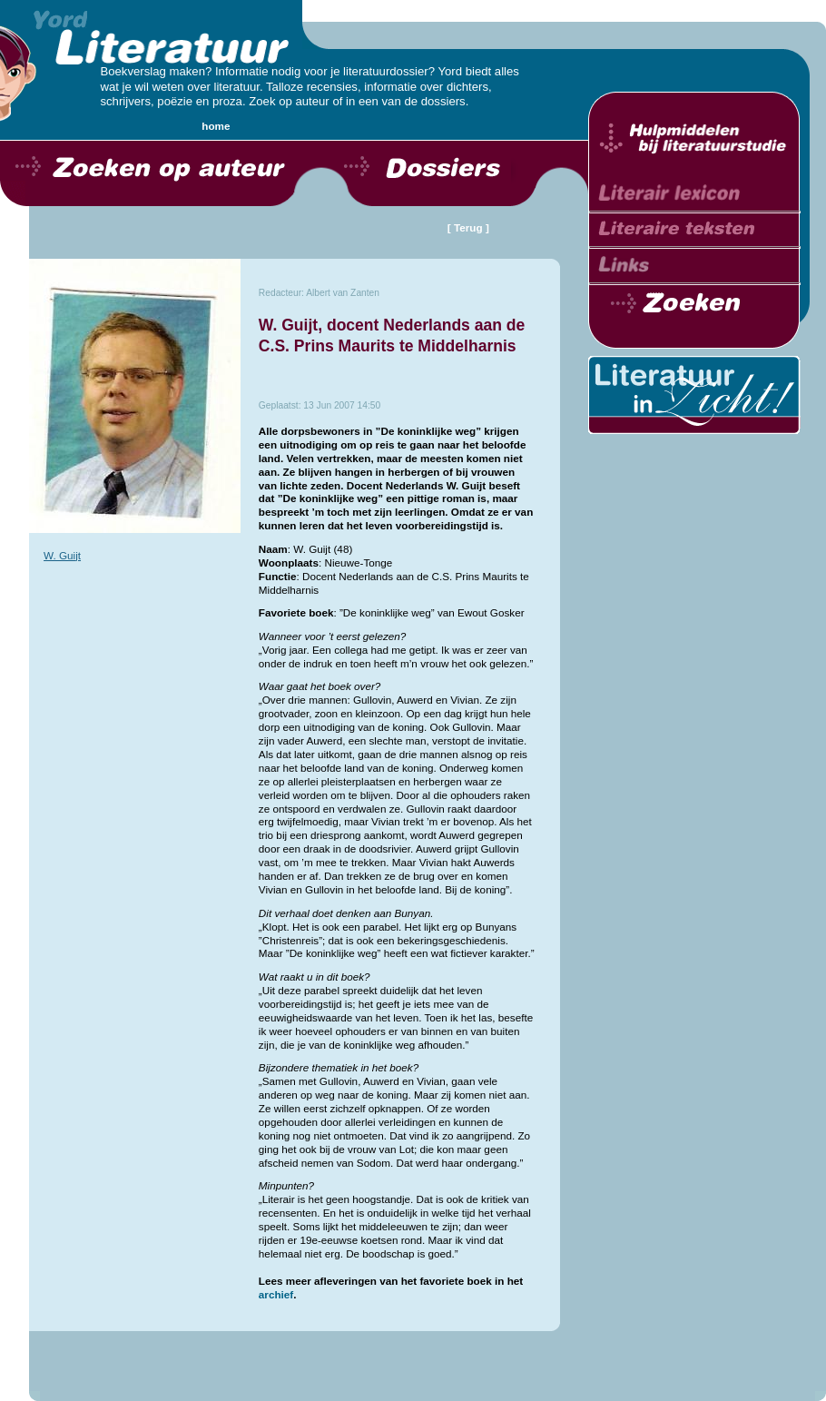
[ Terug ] (468, 227)
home (216, 126)
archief (276, 1294)
